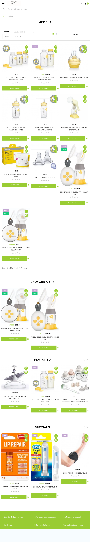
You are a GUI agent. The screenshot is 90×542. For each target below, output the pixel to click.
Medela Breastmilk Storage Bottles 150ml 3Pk (16, 79)
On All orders (9, 525)
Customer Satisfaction (42, 525)
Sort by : (7, 32)
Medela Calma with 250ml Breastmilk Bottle (45, 129)
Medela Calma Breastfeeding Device (74, 78)
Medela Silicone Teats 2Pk (45, 178)
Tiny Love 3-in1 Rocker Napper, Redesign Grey (15, 397)
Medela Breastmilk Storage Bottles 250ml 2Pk (45, 79)
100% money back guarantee (45, 517)
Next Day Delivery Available (14, 517)
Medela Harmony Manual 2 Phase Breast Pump (74, 129)
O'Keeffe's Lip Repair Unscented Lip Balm (15, 487)
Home (4, 16)
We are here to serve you (73, 525)
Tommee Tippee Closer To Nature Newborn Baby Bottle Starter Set (75, 401)
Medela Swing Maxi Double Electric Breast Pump (16, 249)
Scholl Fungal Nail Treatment (45, 487)
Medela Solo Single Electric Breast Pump (74, 193)
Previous (84, 359)
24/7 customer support (72, 517)
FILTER (75, 34)
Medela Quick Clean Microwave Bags (16, 175)
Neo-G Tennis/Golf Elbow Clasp (75, 473)
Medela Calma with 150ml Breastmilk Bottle (16, 129)
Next (87, 359)
